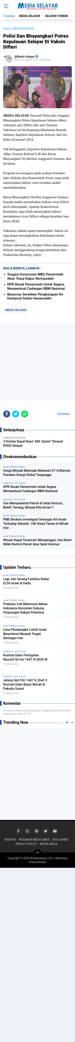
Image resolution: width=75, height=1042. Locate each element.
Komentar (63, 413)
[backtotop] (38, 853)
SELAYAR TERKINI (56, 16)
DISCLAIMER (60, 839)
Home (7, 28)
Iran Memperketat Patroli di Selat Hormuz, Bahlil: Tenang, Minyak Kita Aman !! (33, 505)
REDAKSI (10, 839)
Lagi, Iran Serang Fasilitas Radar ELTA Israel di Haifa (26, 581)
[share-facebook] (6, 413)
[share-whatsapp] (24, 413)
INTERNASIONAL (15, 575)
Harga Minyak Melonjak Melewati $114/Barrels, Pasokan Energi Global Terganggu (37, 473)
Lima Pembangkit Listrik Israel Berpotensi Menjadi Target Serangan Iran (25, 634)
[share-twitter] (15, 413)
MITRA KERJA (48, 844)
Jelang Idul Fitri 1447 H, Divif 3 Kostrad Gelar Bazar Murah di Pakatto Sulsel (25, 684)
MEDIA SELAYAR (29, 16)
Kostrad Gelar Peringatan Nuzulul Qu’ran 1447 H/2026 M (25, 657)
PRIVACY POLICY (26, 844)
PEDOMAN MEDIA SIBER (34, 839)
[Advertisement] (37, 361)
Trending (8, 16)
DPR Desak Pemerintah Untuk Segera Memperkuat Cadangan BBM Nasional (30, 489)
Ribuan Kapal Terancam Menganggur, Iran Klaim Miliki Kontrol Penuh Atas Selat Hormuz (37, 542)
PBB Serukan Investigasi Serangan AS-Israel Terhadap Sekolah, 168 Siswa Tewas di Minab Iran (35, 523)
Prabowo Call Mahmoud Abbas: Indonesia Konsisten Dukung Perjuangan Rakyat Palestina (25, 608)
